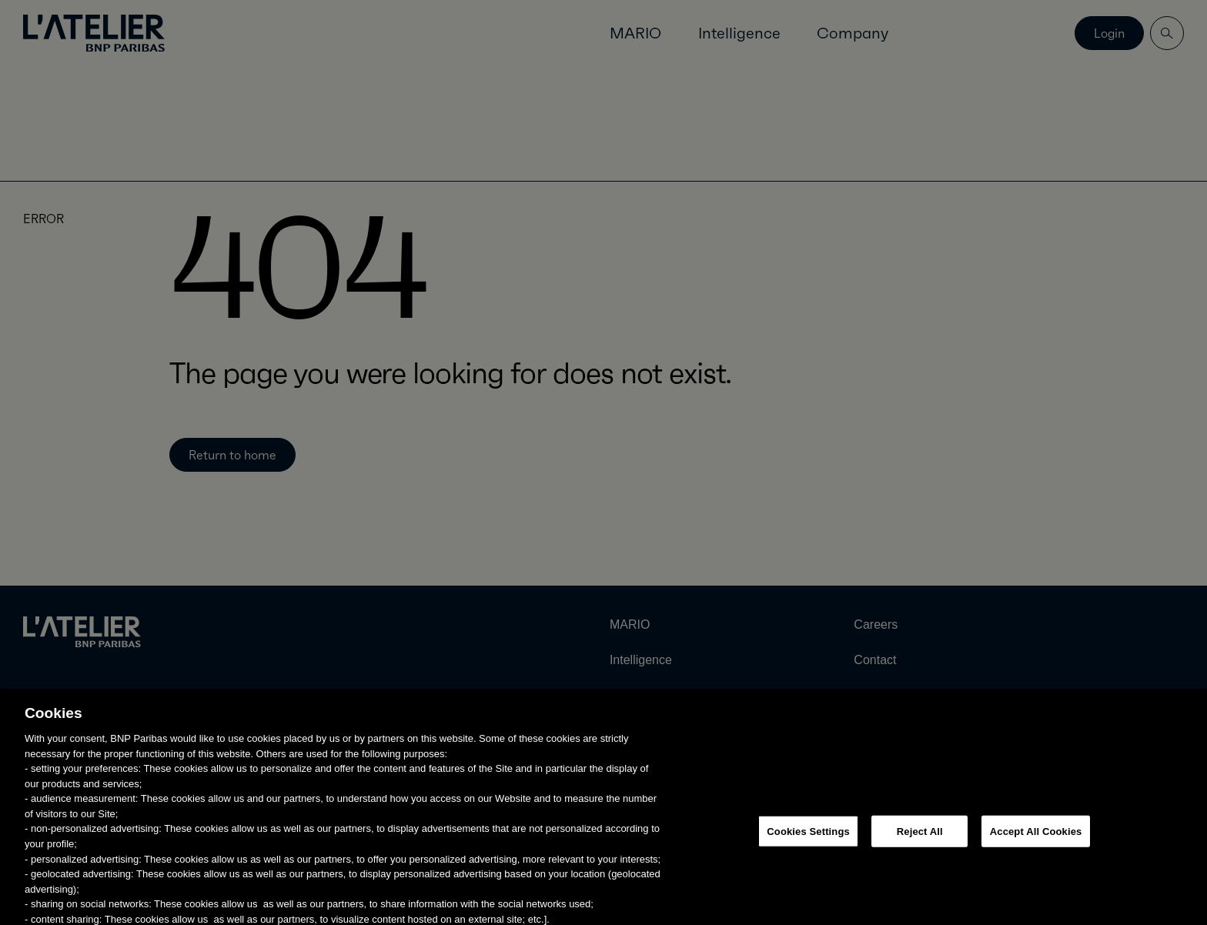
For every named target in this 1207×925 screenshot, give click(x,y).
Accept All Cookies (1036, 852)
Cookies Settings (808, 852)
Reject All (920, 852)
